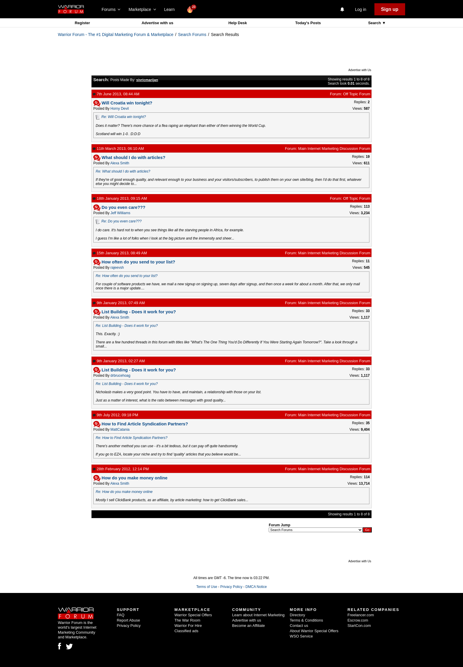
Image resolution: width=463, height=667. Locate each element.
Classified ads (186, 631)
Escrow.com (358, 620)
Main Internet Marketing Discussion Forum (334, 148)
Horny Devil (119, 108)
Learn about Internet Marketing (258, 615)
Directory (297, 615)
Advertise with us (157, 23)
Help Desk (237, 23)
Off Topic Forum (356, 94)
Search (375, 23)
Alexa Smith (119, 163)
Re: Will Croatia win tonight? (123, 117)
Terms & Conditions (306, 620)
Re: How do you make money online (124, 492)
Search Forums (192, 34)
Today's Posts (308, 23)
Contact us (299, 625)
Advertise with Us (359, 70)
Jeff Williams (120, 213)
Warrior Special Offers (193, 615)
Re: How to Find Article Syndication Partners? (131, 438)
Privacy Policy (231, 587)
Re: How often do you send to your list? (126, 276)
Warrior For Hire (188, 625)
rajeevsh (117, 268)
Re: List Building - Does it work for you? (127, 326)
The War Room (187, 620)
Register (82, 23)
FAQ (120, 615)
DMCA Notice (256, 587)
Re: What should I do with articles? (123, 171)
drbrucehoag (120, 375)
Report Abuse (128, 620)
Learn (171, 9)
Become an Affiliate (248, 625)
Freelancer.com (361, 615)
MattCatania (120, 429)
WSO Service (301, 636)
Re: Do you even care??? (121, 221)
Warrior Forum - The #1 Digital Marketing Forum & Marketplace (115, 34)
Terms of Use (206, 587)
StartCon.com (359, 625)
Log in (360, 9)
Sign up (389, 9)
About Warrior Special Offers (314, 631)
